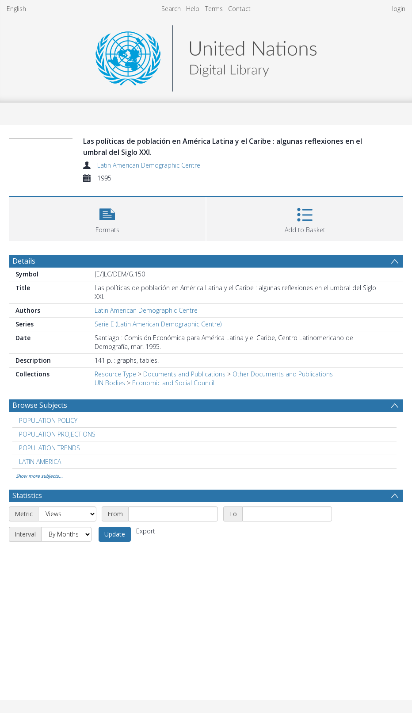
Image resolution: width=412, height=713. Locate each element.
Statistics (27, 495)
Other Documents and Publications (283, 374)
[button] (107, 218)
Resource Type (115, 374)
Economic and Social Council (173, 383)
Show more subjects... (39, 476)
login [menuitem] (398, 8)
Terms (214, 8)
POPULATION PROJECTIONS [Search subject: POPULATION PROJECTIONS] (57, 434)
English (16, 8)
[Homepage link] (206, 56)
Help (192, 8)
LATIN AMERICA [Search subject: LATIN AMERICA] (40, 461)
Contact (239, 8)
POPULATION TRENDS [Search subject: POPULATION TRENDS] (49, 448)
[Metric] (67, 513)
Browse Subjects (39, 405)
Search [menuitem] (171, 8)
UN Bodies (110, 383)
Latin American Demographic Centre (148, 165)
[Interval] (66, 534)
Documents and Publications (184, 374)
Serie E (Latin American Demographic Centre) (158, 324)
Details (23, 261)
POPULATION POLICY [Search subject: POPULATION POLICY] (48, 420)
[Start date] (173, 513)
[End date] (287, 513)
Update (114, 534)
